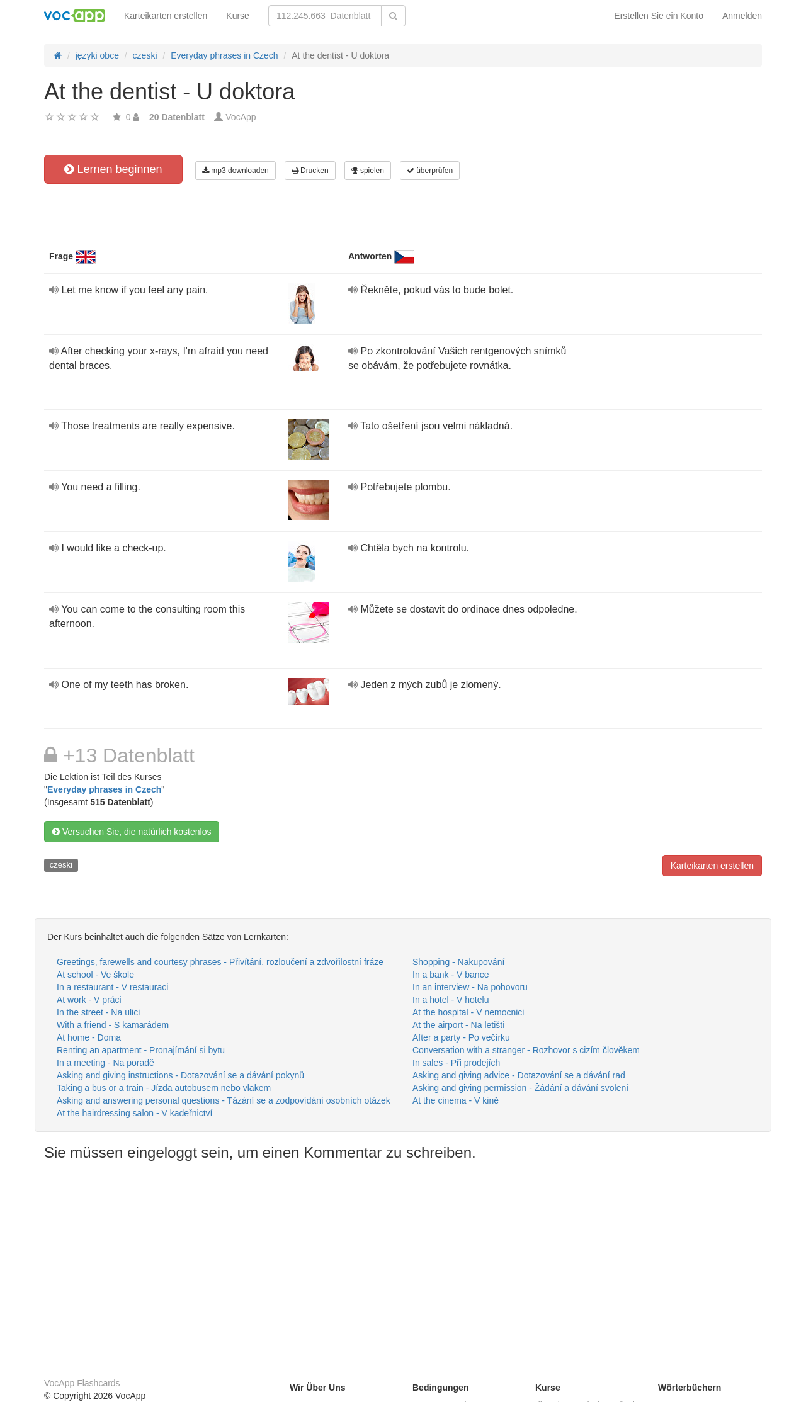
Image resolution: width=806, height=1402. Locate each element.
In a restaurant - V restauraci (112, 987)
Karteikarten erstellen (165, 16)
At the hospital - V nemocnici (468, 1012)
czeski (61, 864)
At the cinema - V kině (455, 1100)
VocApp (240, 117)
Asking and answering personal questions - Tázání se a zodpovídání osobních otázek (223, 1100)
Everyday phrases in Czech (104, 789)
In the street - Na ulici (98, 1012)
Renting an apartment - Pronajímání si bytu (141, 1050)
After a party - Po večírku (461, 1037)
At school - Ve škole (95, 975)
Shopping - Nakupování (458, 962)
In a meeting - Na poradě (105, 1063)
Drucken (310, 170)
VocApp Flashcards (82, 1383)
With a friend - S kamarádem (113, 1025)
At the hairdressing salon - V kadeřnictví (134, 1113)
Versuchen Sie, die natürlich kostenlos (131, 832)
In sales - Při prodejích (456, 1063)
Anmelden (742, 16)
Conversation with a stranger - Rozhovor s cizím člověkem (526, 1050)
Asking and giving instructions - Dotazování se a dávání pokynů (180, 1075)
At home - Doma (89, 1037)
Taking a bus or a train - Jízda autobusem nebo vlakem (164, 1088)
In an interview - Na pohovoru (470, 987)
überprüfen (430, 170)
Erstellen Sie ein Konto (658, 16)
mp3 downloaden (235, 170)
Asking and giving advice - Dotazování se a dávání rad (518, 1075)
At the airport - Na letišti (458, 1025)
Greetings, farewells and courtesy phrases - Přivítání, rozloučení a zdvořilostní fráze (220, 962)
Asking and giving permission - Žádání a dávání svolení (520, 1088)
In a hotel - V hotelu (450, 1000)
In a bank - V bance (450, 975)
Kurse (237, 16)
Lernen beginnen (113, 169)
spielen (367, 170)
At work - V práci (89, 1000)
